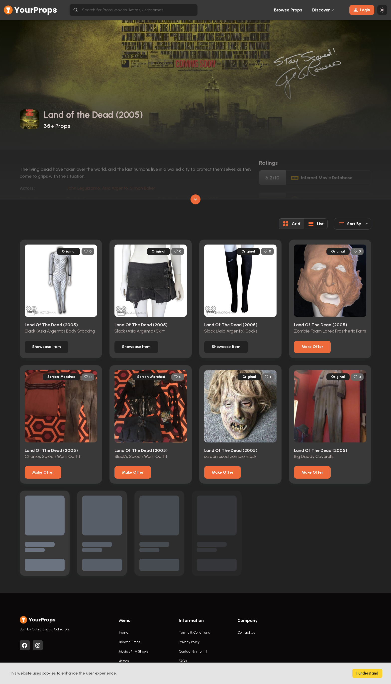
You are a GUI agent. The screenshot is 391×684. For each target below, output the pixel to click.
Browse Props (288, 10)
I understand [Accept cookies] (367, 673)
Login (362, 9)
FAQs (183, 661)
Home (123, 632)
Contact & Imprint (193, 651)
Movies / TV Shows (133, 651)
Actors (124, 661)
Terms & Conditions (194, 632)
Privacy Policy (189, 642)
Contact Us (246, 632)
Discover (321, 10)
